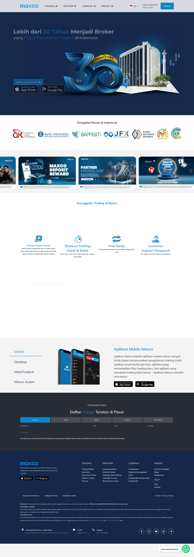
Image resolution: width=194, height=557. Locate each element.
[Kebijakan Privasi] (154, 533)
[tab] (26, 360)
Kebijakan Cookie (77, 507)
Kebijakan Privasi (55, 507)
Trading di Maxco (88, 480)
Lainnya (24, 443)
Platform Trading (88, 489)
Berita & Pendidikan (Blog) (161, 481)
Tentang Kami (134, 480)
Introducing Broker (110, 480)
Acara (131, 486)
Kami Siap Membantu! (167, 549)
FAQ (155, 495)
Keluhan (157, 498)
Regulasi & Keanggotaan (138, 483)
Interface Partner (109, 483)
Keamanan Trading (89, 486)
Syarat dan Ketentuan (31, 507)
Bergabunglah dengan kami (139, 489)
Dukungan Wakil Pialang (112, 486)
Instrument (86, 483)
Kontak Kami (133, 492)
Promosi (85, 492)
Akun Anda (148, 7)
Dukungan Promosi (110, 489)
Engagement (159, 486)
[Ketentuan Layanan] (136, 533)
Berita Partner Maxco (111, 492)
